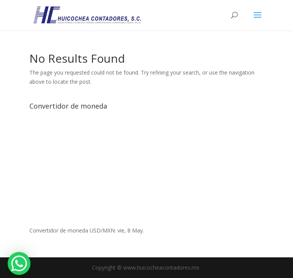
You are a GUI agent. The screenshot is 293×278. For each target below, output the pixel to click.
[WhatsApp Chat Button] (19, 263)
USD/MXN (102, 230)
